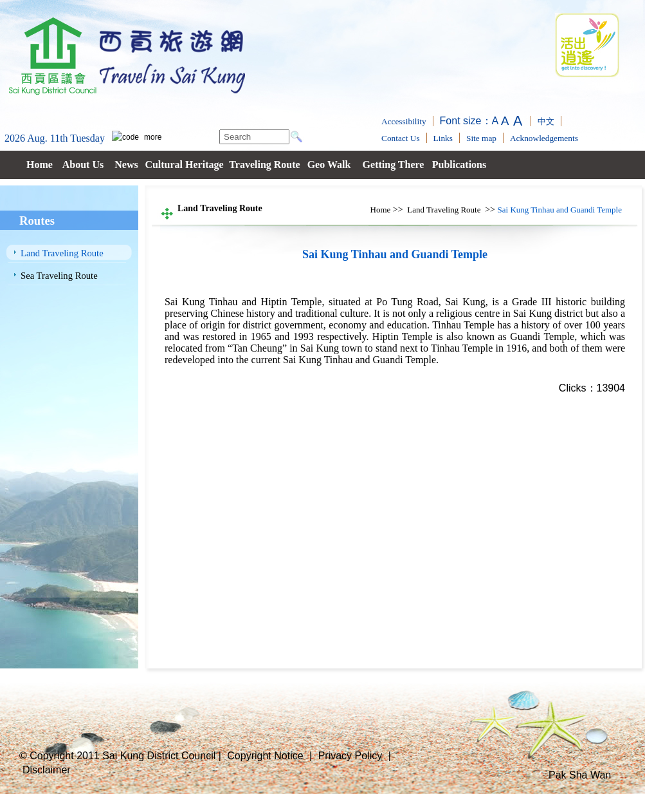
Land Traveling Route (62, 253)
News (126, 164)
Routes (37, 220)
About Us (83, 164)
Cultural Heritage (184, 164)
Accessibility (403, 121)
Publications (459, 164)
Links (443, 138)
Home (39, 164)
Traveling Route (264, 164)
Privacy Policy (350, 755)
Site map (481, 138)
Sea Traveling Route (59, 275)
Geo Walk (329, 164)
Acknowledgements (544, 138)
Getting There (393, 164)
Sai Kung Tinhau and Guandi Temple (560, 209)
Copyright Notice (265, 755)
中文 (546, 121)
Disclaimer (47, 769)
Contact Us (400, 138)
